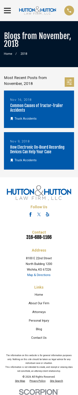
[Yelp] (47, 214)
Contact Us (39, 338)
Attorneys (39, 312)
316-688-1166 (39, 237)
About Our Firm (38, 303)
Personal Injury (39, 320)
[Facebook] (30, 214)
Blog (39, 329)
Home (39, 295)
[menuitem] (20, 381)
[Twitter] (39, 214)
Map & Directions (39, 275)
